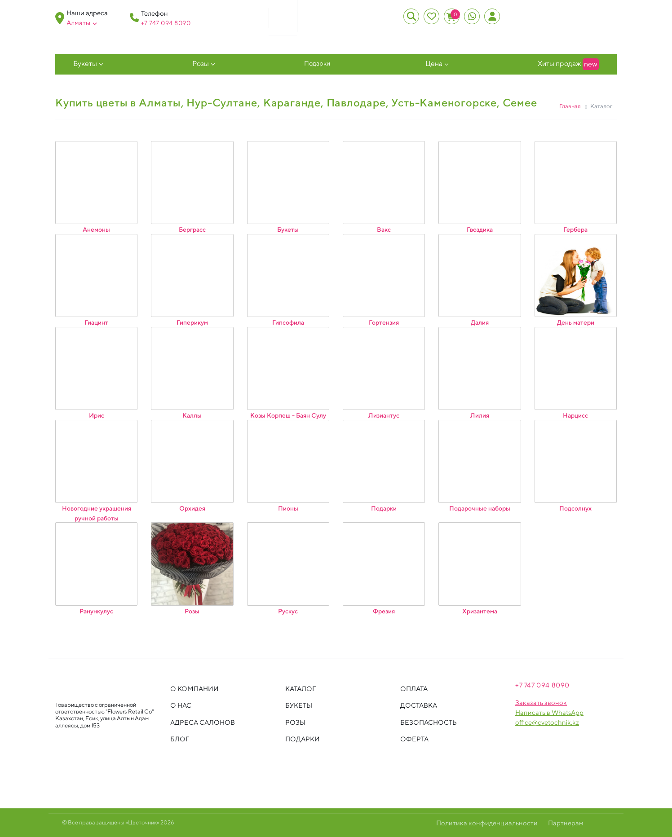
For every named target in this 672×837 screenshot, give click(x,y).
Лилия (479, 415)
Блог (179, 739)
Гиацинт (96, 322)
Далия (480, 322)
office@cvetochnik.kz (547, 722)
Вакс (384, 229)
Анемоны (96, 229)
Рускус (288, 610)
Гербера (575, 229)
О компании (194, 688)
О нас (180, 705)
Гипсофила (288, 322)
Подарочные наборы (479, 508)
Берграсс (192, 229)
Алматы (81, 23)
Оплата (414, 688)
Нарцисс (575, 415)
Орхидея (192, 508)
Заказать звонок (541, 702)
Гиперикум (192, 322)
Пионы (288, 508)
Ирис (96, 415)
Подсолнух (575, 508)
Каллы (192, 415)
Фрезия (384, 610)
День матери (575, 322)
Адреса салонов (202, 722)
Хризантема (479, 610)
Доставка (418, 705)
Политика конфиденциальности (487, 823)
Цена (433, 63)
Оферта (414, 739)
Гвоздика (480, 229)
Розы (200, 63)
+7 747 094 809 (163, 22)
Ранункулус (96, 610)
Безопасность (428, 722)
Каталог (300, 688)
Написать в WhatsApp (549, 712)
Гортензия (384, 322)
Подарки (317, 63)
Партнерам (566, 823)
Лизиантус (383, 415)
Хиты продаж (568, 64)
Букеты (85, 63)
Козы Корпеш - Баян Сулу (288, 415)
